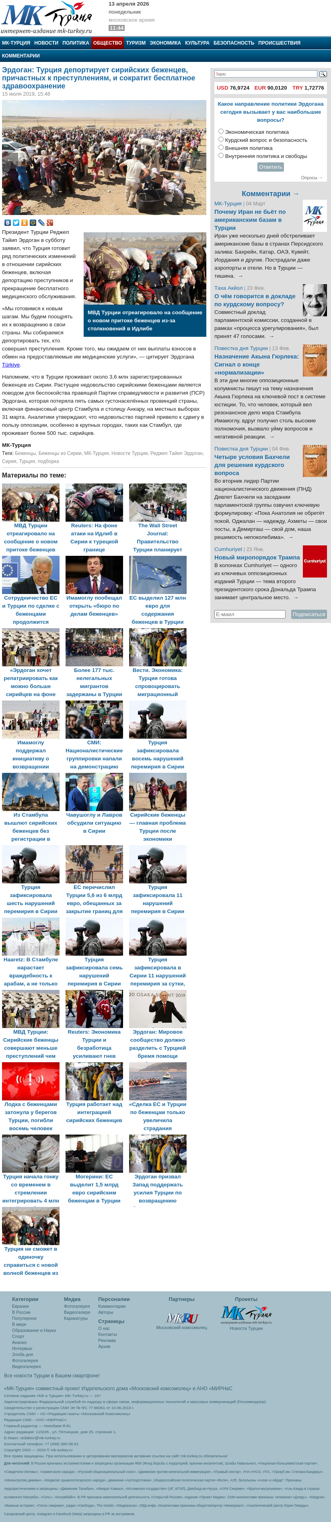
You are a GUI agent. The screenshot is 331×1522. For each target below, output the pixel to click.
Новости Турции (129, 453)
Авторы (105, 1312)
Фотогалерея (25, 1360)
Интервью (22, 1348)
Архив (104, 1346)
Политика (75, 43)
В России (21, 1312)
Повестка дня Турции (241, 348)
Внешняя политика (249, 148)
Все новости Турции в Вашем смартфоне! (52, 1376)
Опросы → (312, 177)
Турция (27, 461)
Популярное (24, 1318)
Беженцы (25, 453)
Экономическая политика (257, 132)
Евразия (20, 1306)
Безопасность (234, 43)
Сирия (9, 461)
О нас (104, 1328)
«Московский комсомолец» (160, 1388)
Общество (107, 43)
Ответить (270, 167)
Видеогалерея (26, 1366)
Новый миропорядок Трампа (257, 557)
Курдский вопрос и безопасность (266, 140)
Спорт (18, 1336)
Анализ (19, 1342)
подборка (48, 461)
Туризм (136, 43)
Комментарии (21, 56)
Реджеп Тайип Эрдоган (176, 453)
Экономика (165, 43)
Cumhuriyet (229, 549)
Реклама (106, 1340)
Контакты (107, 1334)
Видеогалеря (77, 1312)
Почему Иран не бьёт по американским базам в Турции (250, 220)
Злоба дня (22, 1354)
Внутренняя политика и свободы (266, 156)
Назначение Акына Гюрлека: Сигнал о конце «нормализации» (256, 364)
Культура (197, 43)
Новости (46, 43)
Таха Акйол (228, 288)
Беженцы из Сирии (60, 453)
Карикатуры (76, 1318)
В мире (19, 1324)
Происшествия (279, 43)
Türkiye (11, 365)
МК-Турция (16, 43)
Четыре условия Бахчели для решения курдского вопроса (252, 465)
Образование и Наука (34, 1330)
